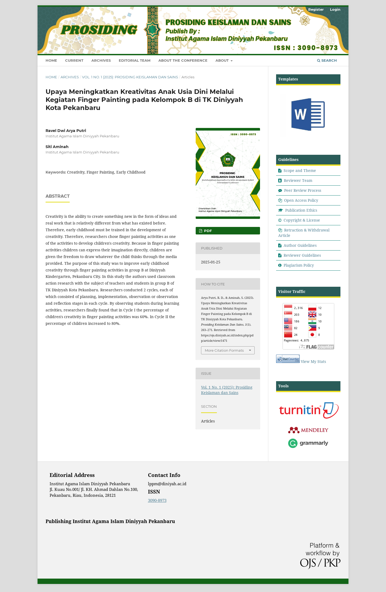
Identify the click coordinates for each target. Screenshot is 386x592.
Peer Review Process (302, 190)
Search (327, 60)
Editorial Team (134, 60)
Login (335, 9)
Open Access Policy (301, 200)
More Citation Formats (224, 350)
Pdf (207, 231)
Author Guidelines (300, 245)
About (223, 60)
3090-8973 (157, 500)
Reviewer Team (298, 180)
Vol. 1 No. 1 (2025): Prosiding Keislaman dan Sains (130, 77)
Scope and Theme (300, 170)
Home (51, 60)
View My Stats (313, 361)
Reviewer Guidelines (302, 255)
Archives (101, 60)
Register (316, 9)
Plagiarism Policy (299, 265)
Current (74, 60)
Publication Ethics (301, 210)
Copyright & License (302, 220)
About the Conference (182, 60)
